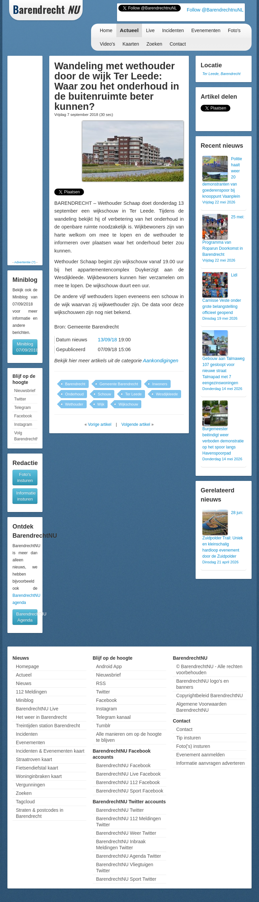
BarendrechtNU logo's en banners (202, 684)
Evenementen (205, 30)
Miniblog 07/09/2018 (26, 346)
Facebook (23, 416)
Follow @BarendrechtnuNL (215, 10)
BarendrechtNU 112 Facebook (128, 782)
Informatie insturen (26, 496)
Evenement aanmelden (200, 754)
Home (106, 30)
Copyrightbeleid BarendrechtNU (209, 695)
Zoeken (154, 44)
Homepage (27, 666)
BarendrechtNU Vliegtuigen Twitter (124, 867)
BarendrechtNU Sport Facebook (129, 791)
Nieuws (23, 683)
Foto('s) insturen (193, 746)
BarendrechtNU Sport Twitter (126, 879)
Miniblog (24, 700)
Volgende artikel (135, 424)
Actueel (129, 30)
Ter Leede (133, 394)
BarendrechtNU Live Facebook (128, 774)
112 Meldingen (31, 691)
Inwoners (159, 384)
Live (150, 30)
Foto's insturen (25, 477)
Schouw (104, 394)
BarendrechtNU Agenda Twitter (128, 856)
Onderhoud (74, 394)
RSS (101, 683)
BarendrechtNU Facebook (123, 765)
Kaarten (130, 44)
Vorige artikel (99, 424)
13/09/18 (107, 339)
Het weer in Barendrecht (41, 717)
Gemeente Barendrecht (118, 384)
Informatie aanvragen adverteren (210, 763)
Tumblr (103, 725)
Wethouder (74, 404)
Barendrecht (75, 384)
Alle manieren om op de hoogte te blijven (129, 737)
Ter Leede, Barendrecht (221, 74)
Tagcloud (25, 801)
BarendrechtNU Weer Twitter (126, 833)
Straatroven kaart (34, 759)
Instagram (23, 424)
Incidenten (173, 30)
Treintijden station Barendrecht (48, 725)
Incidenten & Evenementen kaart (50, 751)
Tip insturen (188, 737)
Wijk (101, 404)
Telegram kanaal (113, 717)
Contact (178, 44)
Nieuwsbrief (24, 390)
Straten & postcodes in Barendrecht (39, 813)
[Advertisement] (30, 157)
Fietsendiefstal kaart (37, 768)
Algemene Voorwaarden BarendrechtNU (201, 707)
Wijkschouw (128, 404)
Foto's (234, 30)
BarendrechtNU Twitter (120, 810)
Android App (109, 666)
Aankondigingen (160, 360)
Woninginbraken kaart (39, 776)
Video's (107, 44)
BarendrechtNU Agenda (26, 617)
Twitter (20, 399)
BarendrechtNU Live (37, 708)
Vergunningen (30, 784)
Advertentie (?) (24, 262)
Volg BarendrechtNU (25, 436)
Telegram (22, 407)
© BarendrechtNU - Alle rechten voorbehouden (209, 669)
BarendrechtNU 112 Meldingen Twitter (128, 821)
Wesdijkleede (167, 394)
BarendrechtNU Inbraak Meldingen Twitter (121, 844)
